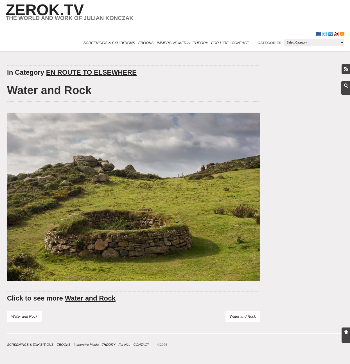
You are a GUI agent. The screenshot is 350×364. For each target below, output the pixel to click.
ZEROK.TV (45, 10)
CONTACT (240, 43)
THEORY (200, 43)
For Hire (220, 43)
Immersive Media (173, 43)
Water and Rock (49, 90)
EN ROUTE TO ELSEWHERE (91, 72)
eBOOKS (146, 43)
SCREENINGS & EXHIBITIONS (109, 43)
